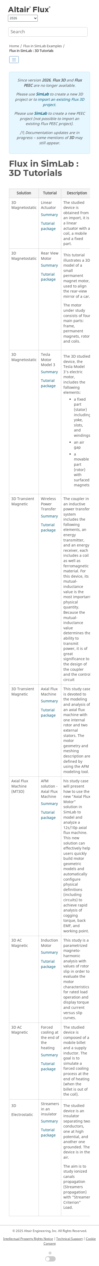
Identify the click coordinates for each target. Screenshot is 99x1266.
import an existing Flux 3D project (61, 102)
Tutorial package (48, 226)
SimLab (42, 94)
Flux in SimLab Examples (42, 46)
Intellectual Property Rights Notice (28, 1238)
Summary (49, 215)
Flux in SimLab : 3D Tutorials (31, 51)
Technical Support (69, 1238)
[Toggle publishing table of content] (14, 59)
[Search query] (48, 32)
